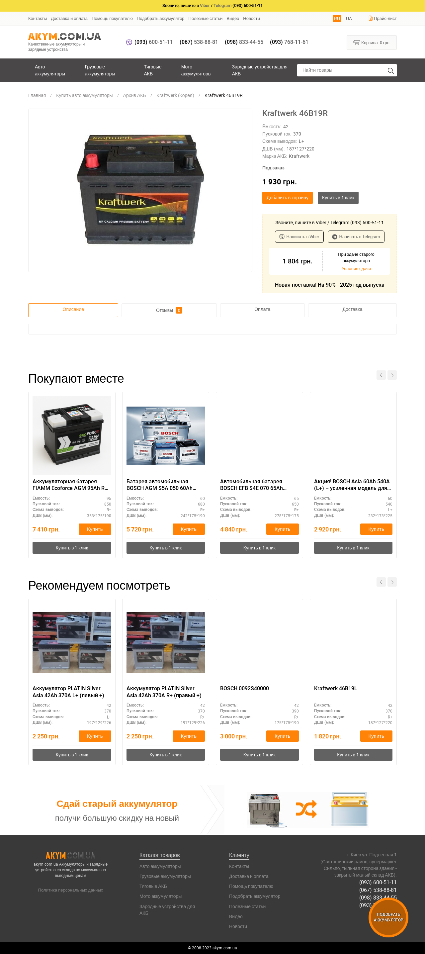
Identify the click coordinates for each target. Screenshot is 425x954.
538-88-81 (199, 42)
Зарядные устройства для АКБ (260, 69)
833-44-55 (244, 42)
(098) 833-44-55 (378, 897)
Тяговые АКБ (152, 69)
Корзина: (371, 42)
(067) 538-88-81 (378, 890)
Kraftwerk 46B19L (335, 688)
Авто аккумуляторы (50, 69)
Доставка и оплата (69, 18)
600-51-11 (153, 42)
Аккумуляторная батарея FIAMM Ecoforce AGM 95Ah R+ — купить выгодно (70, 485)
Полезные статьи (206, 18)
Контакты (37, 18)
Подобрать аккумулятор (161, 18)
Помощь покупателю (112, 18)
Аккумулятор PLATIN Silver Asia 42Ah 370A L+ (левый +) (68, 692)
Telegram (222, 5)
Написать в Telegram (356, 236)
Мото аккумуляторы (196, 69)
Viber (205, 5)
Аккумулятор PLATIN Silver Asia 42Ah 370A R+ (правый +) (164, 692)
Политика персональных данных (70, 890)
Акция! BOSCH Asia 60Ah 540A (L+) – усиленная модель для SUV (352, 485)
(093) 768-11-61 (378, 905)
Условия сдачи (356, 268)
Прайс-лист (382, 18)
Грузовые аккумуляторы (100, 69)
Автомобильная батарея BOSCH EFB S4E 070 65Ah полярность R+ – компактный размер (257, 485)
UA (349, 18)
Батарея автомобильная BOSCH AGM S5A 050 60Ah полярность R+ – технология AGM (162, 485)
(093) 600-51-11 (378, 882)
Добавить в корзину (287, 197)
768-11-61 (289, 42)
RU (337, 18)
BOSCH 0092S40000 (244, 688)
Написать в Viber (299, 236)
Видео (232, 18)
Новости (251, 18)
